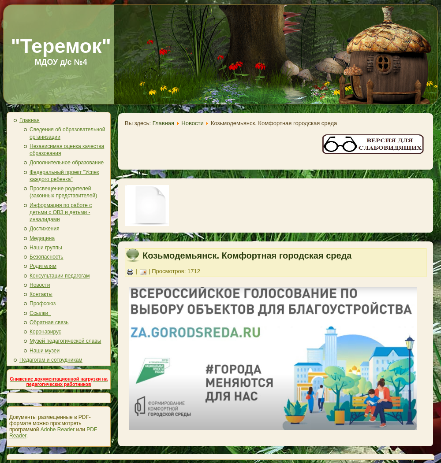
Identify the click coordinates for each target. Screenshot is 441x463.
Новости (40, 285)
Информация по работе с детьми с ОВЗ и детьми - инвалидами (61, 212)
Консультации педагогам (60, 276)
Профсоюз (43, 303)
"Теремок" (61, 46)
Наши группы (46, 247)
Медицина (42, 238)
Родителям (43, 266)
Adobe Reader (58, 429)
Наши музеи (45, 351)
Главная (29, 120)
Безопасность (47, 257)
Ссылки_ (40, 313)
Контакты (41, 294)
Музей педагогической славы (65, 341)
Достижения (45, 229)
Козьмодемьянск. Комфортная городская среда (247, 255)
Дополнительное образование (67, 162)
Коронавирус (45, 332)
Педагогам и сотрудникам (50, 360)
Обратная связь (49, 322)
